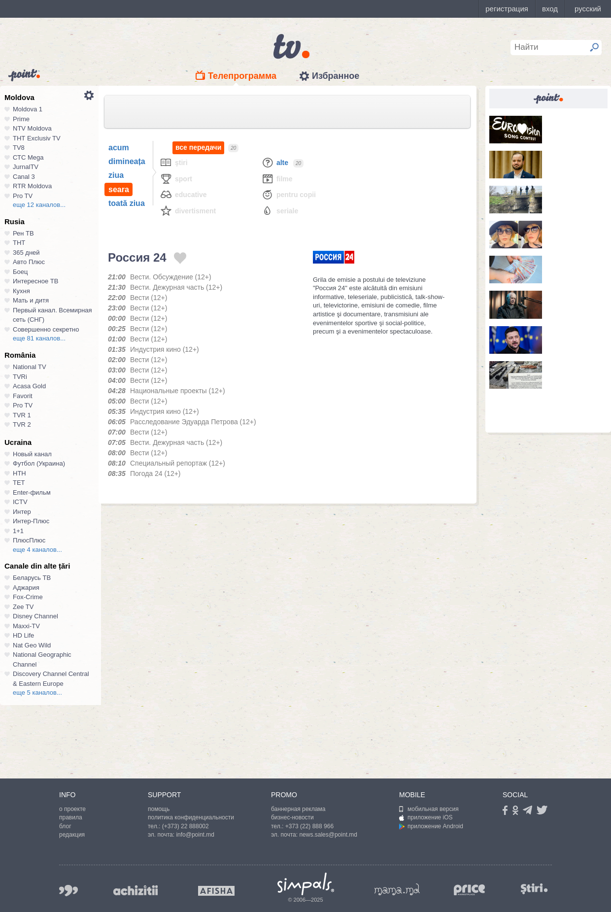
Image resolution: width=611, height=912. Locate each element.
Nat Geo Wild (32, 645)
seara (118, 189)
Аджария (26, 587)
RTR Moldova (32, 186)
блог (65, 826)
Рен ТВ (23, 233)
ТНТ (19, 242)
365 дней (26, 252)
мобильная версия (429, 809)
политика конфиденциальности (191, 817)
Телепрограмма (242, 76)
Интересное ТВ (35, 281)
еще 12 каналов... (39, 204)
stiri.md (534, 888)
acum (118, 147)
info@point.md (195, 834)
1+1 (18, 531)
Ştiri (174, 162)
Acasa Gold (29, 386)
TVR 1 (22, 415)
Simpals (305, 884)
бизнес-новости (292, 817)
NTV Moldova (32, 128)
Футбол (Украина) (39, 463)
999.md (68, 890)
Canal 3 (24, 176)
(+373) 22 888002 (185, 826)
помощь (159, 809)
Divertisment (188, 210)
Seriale (279, 210)
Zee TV (23, 606)
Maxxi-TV (26, 626)
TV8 (19, 147)
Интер (22, 511)
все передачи (198, 147)
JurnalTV (25, 166)
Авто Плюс (29, 262)
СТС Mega (28, 157)
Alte (274, 162)
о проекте (72, 809)
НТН (19, 473)
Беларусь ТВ (32, 577)
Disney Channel (35, 616)
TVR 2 (22, 424)
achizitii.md (135, 890)
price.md (469, 890)
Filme (277, 178)
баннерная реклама (298, 809)
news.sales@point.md (328, 834)
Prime (21, 119)
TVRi (20, 376)
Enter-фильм (32, 492)
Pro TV (23, 196)
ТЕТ (19, 482)
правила (70, 817)
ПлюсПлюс (29, 540)
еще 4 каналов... (37, 549)
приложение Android (431, 826)
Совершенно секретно (46, 329)
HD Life (23, 635)
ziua (116, 175)
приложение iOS (426, 817)
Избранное (335, 76)
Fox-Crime (28, 597)
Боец (20, 271)
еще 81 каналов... (39, 338)
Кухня (21, 291)
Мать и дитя (31, 300)
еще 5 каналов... (37, 692)
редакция (72, 834)
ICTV (20, 502)
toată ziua (126, 203)
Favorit (23, 396)
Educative (183, 194)
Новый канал (32, 454)
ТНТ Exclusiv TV (37, 138)
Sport (176, 178)
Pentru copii (288, 194)
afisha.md (216, 891)
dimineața (126, 161)
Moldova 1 (27, 109)
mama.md (397, 889)
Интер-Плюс (31, 521)
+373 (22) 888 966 (309, 826)
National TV (29, 367)
